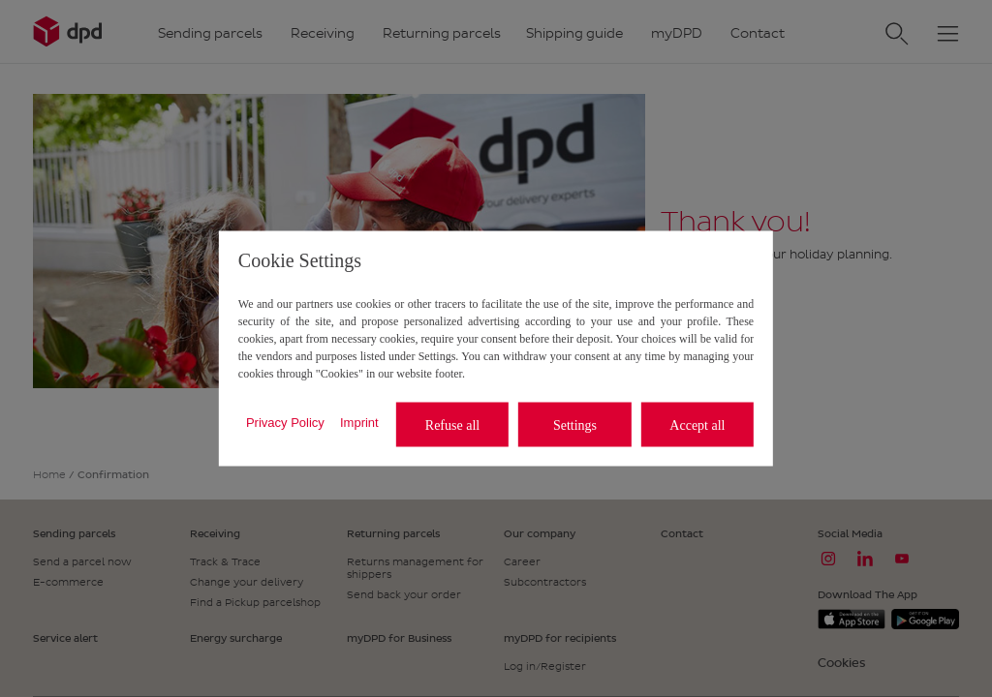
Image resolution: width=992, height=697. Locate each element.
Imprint (359, 421)
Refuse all (452, 424)
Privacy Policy (285, 421)
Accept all (697, 424)
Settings (575, 424)
